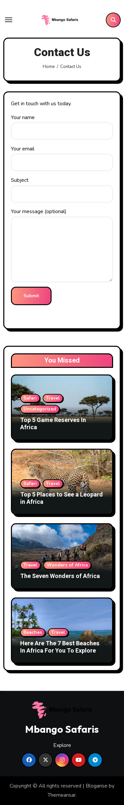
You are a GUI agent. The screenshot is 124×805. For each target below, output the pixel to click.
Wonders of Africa (67, 565)
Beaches (32, 632)
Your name (62, 127)
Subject (62, 190)
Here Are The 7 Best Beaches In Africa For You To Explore (60, 647)
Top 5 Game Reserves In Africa (53, 424)
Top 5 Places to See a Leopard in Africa (61, 498)
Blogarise (96, 785)
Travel (53, 398)
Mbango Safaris (62, 729)
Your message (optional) (62, 245)
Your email (62, 158)
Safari (30, 398)
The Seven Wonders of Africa (60, 576)
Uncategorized (39, 409)
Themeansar (62, 795)
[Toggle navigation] (8, 20)
